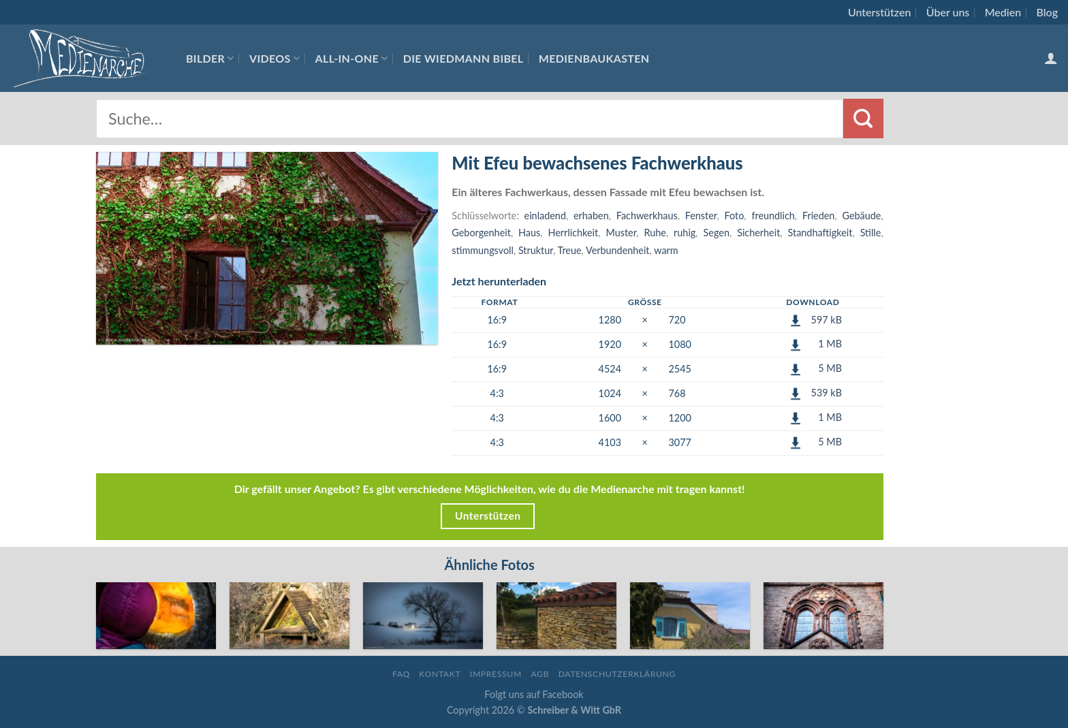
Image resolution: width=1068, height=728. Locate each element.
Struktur (535, 250)
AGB (540, 674)
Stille (870, 232)
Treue (569, 250)
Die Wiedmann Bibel (463, 58)
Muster (621, 232)
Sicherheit (758, 232)
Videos (274, 58)
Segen (716, 232)
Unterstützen (879, 11)
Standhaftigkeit (820, 232)
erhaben (591, 215)
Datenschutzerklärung (617, 674)
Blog (1047, 11)
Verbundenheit (618, 250)
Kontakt (439, 674)
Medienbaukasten (594, 58)
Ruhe (655, 232)
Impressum (496, 674)
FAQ (401, 674)
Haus (529, 232)
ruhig (684, 232)
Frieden (818, 215)
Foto (734, 215)
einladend (545, 215)
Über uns (948, 11)
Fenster (701, 215)
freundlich (772, 215)
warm (666, 250)
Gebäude (861, 215)
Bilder (210, 58)
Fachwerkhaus (647, 215)
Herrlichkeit (573, 232)
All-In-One (351, 58)
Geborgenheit (481, 232)
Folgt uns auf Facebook (533, 694)
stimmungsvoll (483, 250)
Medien (1003, 11)
